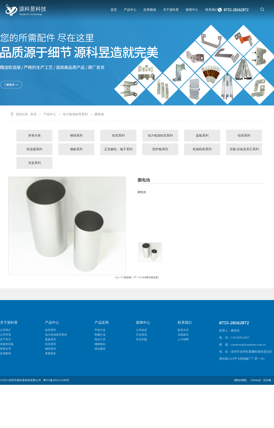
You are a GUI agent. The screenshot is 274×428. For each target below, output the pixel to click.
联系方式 (183, 330)
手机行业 (100, 330)
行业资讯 (141, 334)
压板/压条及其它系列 (244, 149)
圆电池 (99, 114)
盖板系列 (202, 135)
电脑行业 (100, 334)
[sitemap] (256, 380)
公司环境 (5, 334)
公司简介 (5, 330)
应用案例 (5, 353)
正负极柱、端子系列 (118, 149)
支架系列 (34, 162)
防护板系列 (160, 149)
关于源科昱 (171, 9)
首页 (114, 9)
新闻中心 (192, 9)
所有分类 (34, 135)
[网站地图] (240, 380)
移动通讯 (100, 348)
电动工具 (100, 339)
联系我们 (211, 9)
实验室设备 (7, 344)
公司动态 (141, 330)
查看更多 (50, 353)
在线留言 (183, 334)
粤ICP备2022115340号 (56, 380)
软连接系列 (34, 149)
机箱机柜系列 (202, 149)
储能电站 (100, 344)
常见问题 (141, 339)
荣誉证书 (5, 348)
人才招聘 (183, 339)
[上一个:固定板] (123, 277)
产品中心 (130, 9)
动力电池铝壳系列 (75, 114)
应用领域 (149, 9)
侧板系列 (76, 149)
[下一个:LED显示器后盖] (146, 277)
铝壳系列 (118, 135)
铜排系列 (76, 135)
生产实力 (5, 339)
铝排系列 (244, 135)
